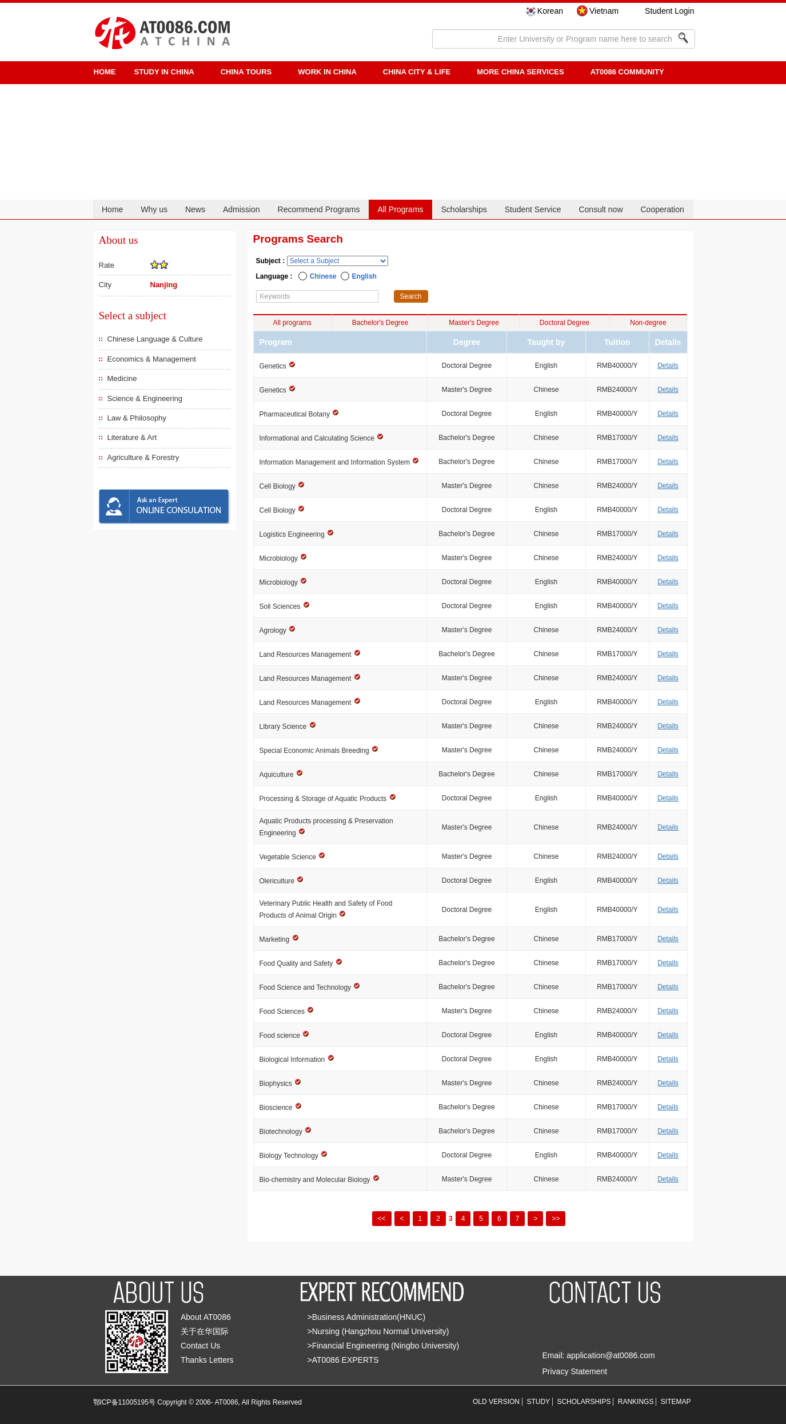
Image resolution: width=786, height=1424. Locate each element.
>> (556, 1219)
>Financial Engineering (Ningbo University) (384, 1345)
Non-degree (648, 323)
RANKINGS (636, 1402)
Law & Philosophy (136, 418)
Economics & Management (151, 359)
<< (382, 1219)
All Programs (400, 209)
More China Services (520, 72)
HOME (105, 72)
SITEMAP (676, 1402)
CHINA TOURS (246, 72)
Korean (550, 10)
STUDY (538, 1402)
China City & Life (416, 72)
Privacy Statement (575, 1371)
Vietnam (604, 10)
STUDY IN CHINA (164, 72)
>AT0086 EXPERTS (343, 1359)
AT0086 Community (627, 72)
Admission (241, 209)
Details (668, 366)
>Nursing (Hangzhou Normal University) (378, 1331)
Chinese (323, 276)
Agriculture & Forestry (143, 457)
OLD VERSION (496, 1402)
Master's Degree (474, 323)
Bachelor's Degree (380, 323)
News (195, 209)
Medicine (122, 378)
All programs (292, 323)
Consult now (600, 209)
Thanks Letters (207, 1359)
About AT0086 (206, 1317)
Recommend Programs (319, 209)
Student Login (669, 10)
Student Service (533, 209)
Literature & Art (132, 437)
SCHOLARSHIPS (584, 1402)
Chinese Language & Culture (155, 339)
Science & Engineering (145, 398)
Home (112, 209)
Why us (154, 209)
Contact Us (200, 1345)
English (364, 276)
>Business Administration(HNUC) (367, 1317)
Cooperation (662, 209)
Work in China (327, 72)
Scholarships (464, 209)
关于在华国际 (205, 1331)
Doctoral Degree (564, 323)
